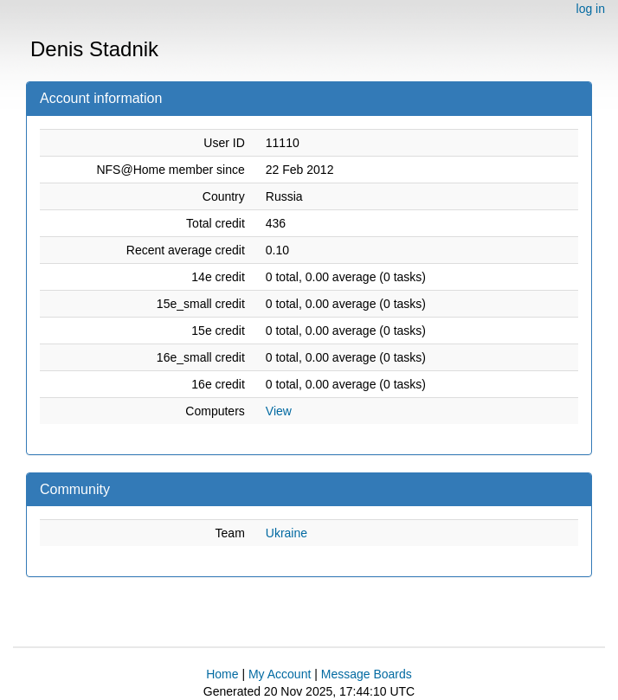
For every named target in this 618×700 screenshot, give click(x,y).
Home (222, 674)
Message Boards (366, 674)
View (279, 411)
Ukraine (286, 533)
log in (590, 9)
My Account (279, 674)
